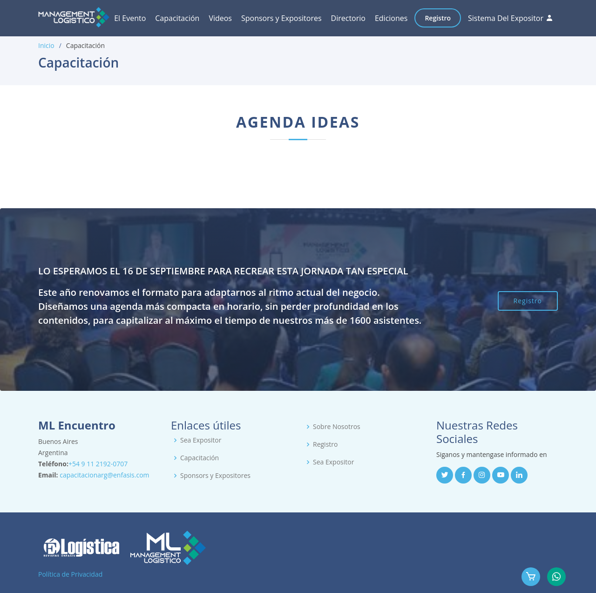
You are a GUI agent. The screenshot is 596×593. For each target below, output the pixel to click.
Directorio (348, 18)
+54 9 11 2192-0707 (98, 463)
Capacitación (177, 18)
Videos (220, 18)
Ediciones (391, 18)
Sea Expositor (200, 440)
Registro (438, 18)
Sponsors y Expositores (281, 18)
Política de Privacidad (70, 574)
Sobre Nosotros (336, 426)
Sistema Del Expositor (505, 18)
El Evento (130, 18)
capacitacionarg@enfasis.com (104, 474)
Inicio (46, 45)
